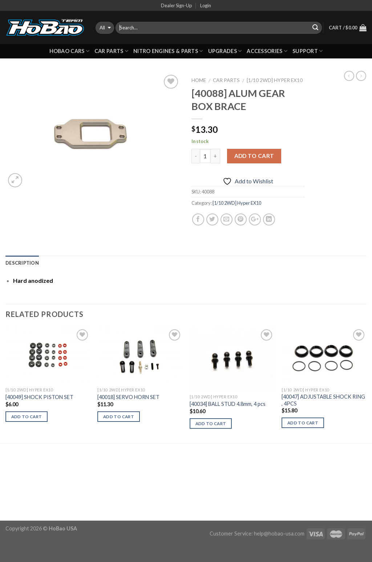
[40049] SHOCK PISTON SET (39, 397)
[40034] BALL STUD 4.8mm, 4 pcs (228, 404)
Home (198, 80)
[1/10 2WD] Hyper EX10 (275, 80)
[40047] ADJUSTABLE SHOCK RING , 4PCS (323, 400)
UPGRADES (225, 51)
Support (307, 51)
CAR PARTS (111, 51)
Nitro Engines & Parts (168, 51)
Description (22, 263)
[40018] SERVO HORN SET (128, 397)
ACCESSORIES (267, 51)
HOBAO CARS (69, 51)
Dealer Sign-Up (176, 5)
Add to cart (254, 155)
